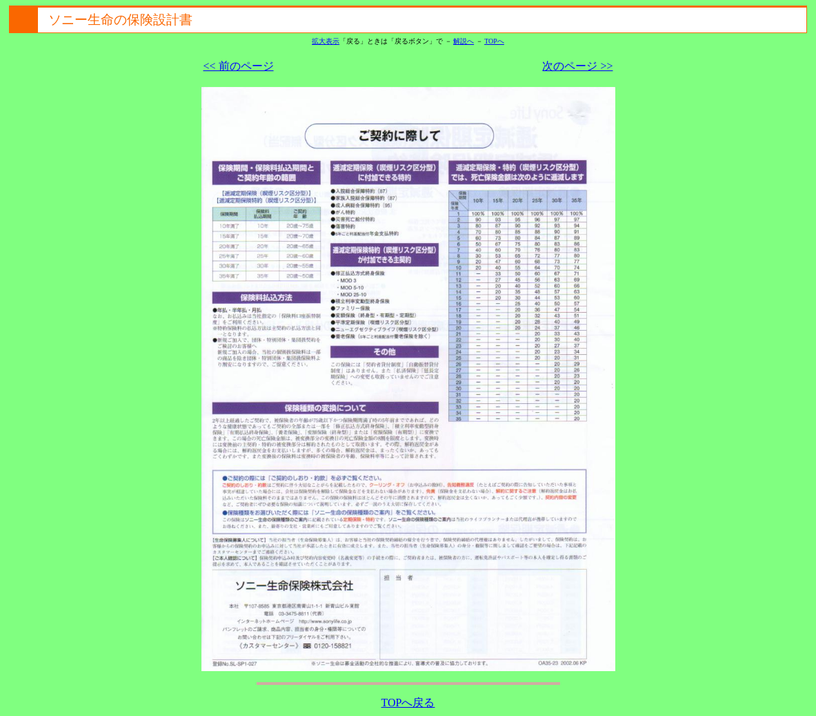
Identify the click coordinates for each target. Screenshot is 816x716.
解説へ (463, 41)
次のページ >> (577, 66)
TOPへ (494, 41)
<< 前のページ (238, 66)
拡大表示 (325, 41)
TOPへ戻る (408, 702)
